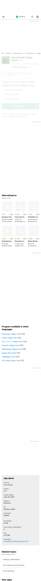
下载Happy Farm (8, 332)
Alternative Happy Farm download (14, 114)
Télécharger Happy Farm (12, 324)
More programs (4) (21, 516)
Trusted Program (19, 67)
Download (22, 59)
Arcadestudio (8, 516)
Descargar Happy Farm (11, 309)
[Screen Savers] (29, 53)
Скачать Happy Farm (10, 320)
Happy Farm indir (9, 328)
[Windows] (8, 53)
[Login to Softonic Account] (37, 16)
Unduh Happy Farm (10, 313)
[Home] (2, 53)
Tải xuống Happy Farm (11, 335)
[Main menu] (3, 16)
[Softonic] (20, 16)
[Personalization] (18, 53)
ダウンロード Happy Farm (12, 316)
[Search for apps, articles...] (32, 16)
